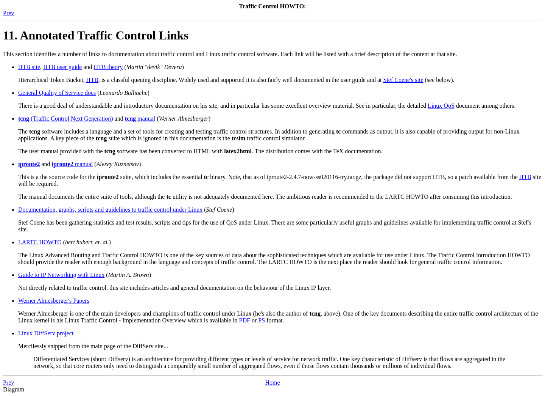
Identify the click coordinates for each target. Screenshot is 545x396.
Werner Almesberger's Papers (53, 300)
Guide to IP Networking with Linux (61, 275)
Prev (8, 13)
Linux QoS (441, 105)
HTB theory (108, 67)
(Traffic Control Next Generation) (65, 118)
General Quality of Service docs (57, 93)
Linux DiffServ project (45, 333)
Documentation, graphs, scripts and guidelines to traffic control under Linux (110, 209)
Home (272, 382)
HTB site (29, 67)
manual (140, 118)
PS (261, 320)
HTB (92, 80)
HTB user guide (62, 67)
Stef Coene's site (403, 80)
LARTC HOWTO (40, 242)
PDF (244, 320)
